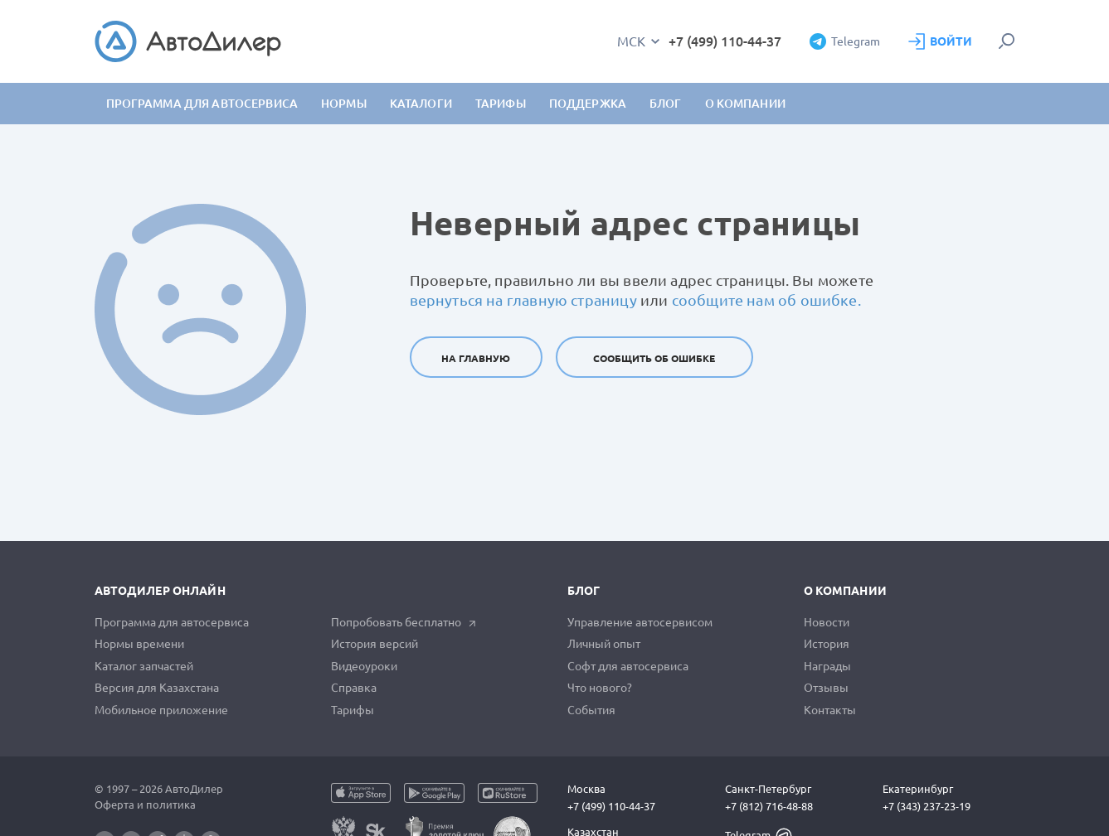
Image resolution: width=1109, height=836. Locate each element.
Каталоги (421, 103)
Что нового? (599, 687)
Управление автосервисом (640, 622)
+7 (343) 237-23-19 (926, 806)
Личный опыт (603, 643)
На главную (475, 358)
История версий (374, 643)
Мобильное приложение (161, 710)
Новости (826, 622)
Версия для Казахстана (157, 687)
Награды (827, 666)
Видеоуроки (364, 666)
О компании (845, 590)
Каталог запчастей (144, 666)
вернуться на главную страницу (523, 300)
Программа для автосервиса (202, 103)
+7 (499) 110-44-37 (725, 41)
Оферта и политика (145, 804)
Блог (665, 103)
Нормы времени (139, 643)
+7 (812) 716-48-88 (769, 806)
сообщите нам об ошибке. (766, 300)
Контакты (830, 710)
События (591, 710)
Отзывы (826, 687)
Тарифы (352, 710)
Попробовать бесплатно (404, 622)
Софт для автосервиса (627, 666)
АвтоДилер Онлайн (160, 590)
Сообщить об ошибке (654, 358)
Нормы (344, 103)
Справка (354, 687)
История (826, 643)
